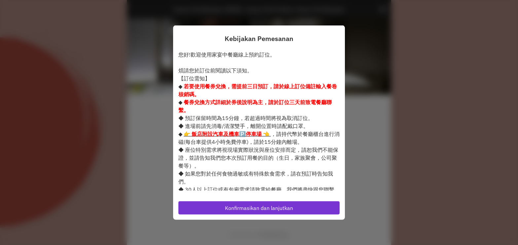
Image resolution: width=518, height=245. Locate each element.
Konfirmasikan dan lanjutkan (259, 208)
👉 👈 (227, 133)
